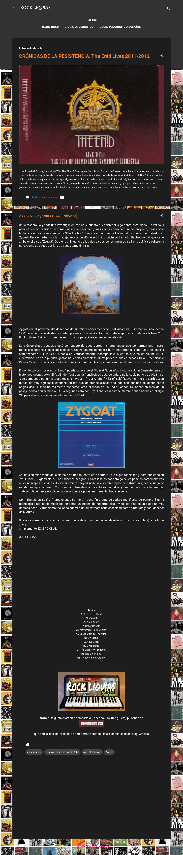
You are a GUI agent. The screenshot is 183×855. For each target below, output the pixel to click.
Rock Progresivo (79, 27)
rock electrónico (92, 752)
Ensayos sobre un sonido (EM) (62, 752)
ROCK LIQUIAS (35, 8)
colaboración (34, 752)
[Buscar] (169, 9)
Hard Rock (50, 27)
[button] (162, 55)
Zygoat (109, 752)
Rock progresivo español (120, 27)
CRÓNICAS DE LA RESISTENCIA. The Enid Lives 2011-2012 (84, 56)
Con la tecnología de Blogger (92, 846)
